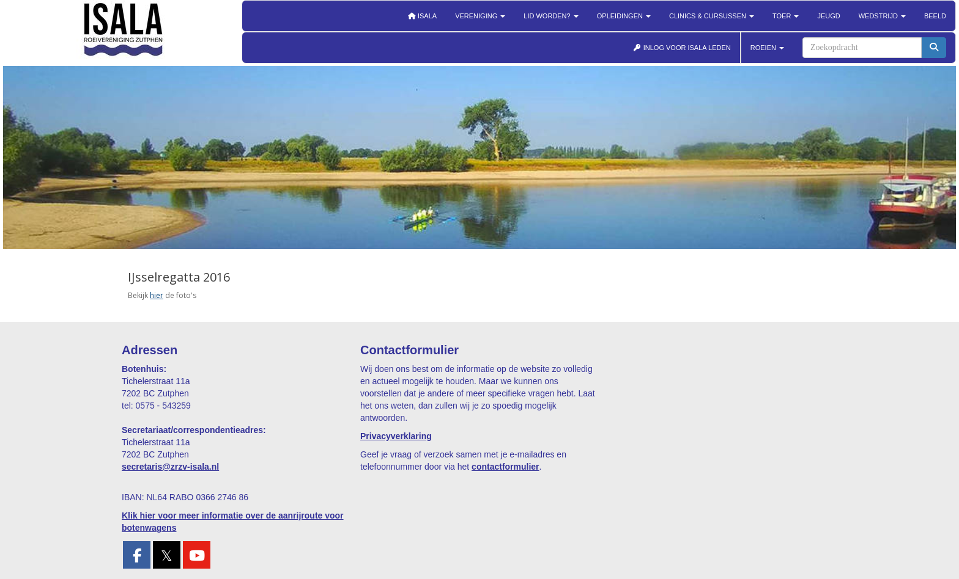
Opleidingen (624, 16)
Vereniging (480, 16)
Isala (422, 16)
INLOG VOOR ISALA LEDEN (682, 47)
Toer (785, 16)
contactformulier (505, 467)
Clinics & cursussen (711, 16)
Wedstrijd (882, 16)
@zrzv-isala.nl (170, 467)
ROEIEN (767, 47)
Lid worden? (551, 16)
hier (156, 295)
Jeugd (828, 16)
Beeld (935, 16)
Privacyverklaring (396, 436)
